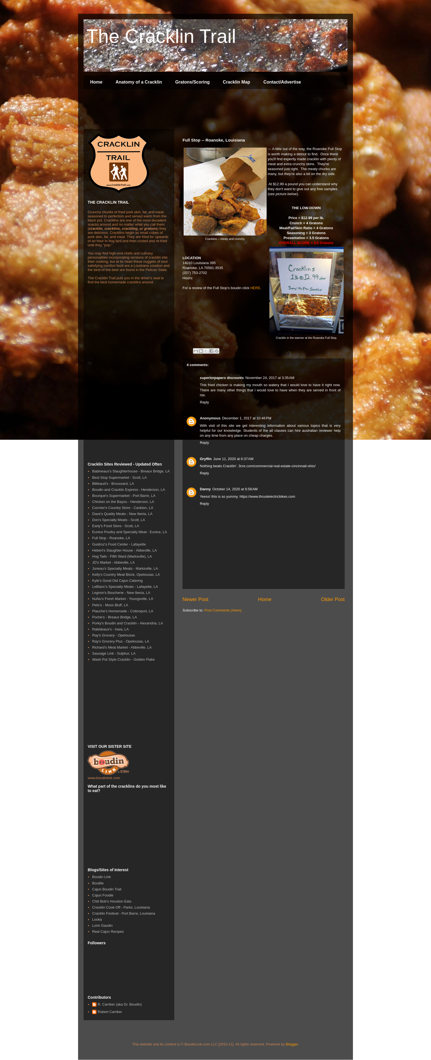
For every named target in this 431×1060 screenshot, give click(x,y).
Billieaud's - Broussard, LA (113, 483)
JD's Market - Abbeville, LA (113, 562)
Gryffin (206, 459)
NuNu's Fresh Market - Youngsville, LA (122, 599)
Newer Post (195, 599)
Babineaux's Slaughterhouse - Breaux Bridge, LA (131, 471)
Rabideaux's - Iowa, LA (110, 629)
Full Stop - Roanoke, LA (111, 538)
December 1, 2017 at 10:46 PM (246, 418)
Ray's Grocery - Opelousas (113, 635)
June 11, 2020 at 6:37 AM (233, 459)
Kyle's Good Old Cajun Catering (117, 581)
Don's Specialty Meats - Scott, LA (118, 520)
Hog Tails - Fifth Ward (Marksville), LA (122, 556)
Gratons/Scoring (192, 82)
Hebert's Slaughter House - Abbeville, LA (124, 550)
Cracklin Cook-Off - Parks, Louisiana (121, 907)
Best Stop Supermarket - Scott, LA (119, 477)
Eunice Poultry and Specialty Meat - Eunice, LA (129, 532)
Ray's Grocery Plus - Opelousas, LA (120, 641)
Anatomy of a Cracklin (138, 82)
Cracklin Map (236, 82)
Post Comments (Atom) (223, 610)
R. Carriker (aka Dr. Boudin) (120, 1004)
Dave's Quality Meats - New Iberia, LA (122, 514)
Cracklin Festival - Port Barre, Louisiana (123, 913)
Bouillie (98, 883)
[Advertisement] (184, 109)
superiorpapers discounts (222, 378)
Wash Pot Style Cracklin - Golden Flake (123, 659)
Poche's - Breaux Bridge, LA (114, 617)
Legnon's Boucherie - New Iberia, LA (121, 593)
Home (96, 82)
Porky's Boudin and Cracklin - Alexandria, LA (127, 623)
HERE (255, 288)
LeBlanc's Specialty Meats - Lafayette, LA (125, 587)
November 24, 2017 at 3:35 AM (269, 378)
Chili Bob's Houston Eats (111, 901)
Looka (97, 919)
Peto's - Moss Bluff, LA (110, 605)
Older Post (333, 599)
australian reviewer (317, 430)
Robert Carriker (110, 1012)
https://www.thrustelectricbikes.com (267, 496)
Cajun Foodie (102, 895)
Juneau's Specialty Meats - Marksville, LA (125, 568)
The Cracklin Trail (161, 36)
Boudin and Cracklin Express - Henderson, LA (128, 490)
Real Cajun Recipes (108, 931)
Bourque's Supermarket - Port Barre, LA (123, 496)
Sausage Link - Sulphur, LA (114, 653)
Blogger (292, 1044)
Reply (204, 402)
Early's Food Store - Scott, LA (115, 526)
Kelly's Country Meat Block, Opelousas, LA (126, 574)
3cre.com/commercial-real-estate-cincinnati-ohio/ (277, 466)
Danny (205, 489)
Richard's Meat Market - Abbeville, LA (121, 647)
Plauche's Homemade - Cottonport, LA (122, 611)
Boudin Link (101, 877)
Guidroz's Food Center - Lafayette (119, 544)
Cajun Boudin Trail (106, 889)
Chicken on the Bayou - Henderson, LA (123, 502)
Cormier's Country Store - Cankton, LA (122, 508)
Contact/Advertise (282, 82)
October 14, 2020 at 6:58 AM (235, 489)
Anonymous (210, 418)
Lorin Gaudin (102, 925)
